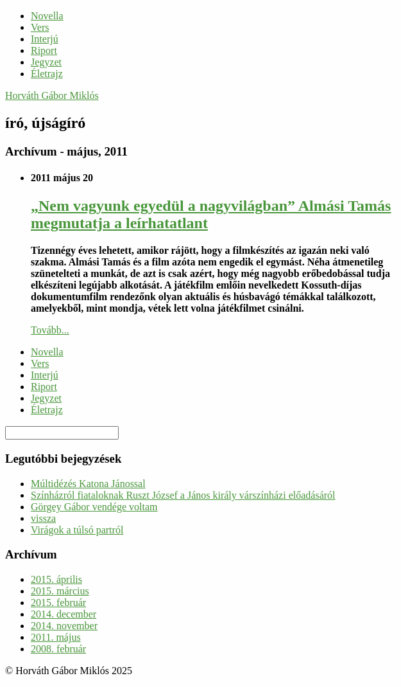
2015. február (58, 602)
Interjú (44, 38)
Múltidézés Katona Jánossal (88, 483)
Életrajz (47, 73)
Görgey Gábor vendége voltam (94, 506)
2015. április (56, 579)
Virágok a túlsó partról (77, 529)
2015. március (60, 590)
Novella (47, 15)
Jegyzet (46, 62)
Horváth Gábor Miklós (52, 95)
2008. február (58, 648)
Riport (44, 50)
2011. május (56, 637)
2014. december (63, 614)
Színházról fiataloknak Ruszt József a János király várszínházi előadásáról (183, 495)
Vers (40, 27)
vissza (43, 518)
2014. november (64, 625)
